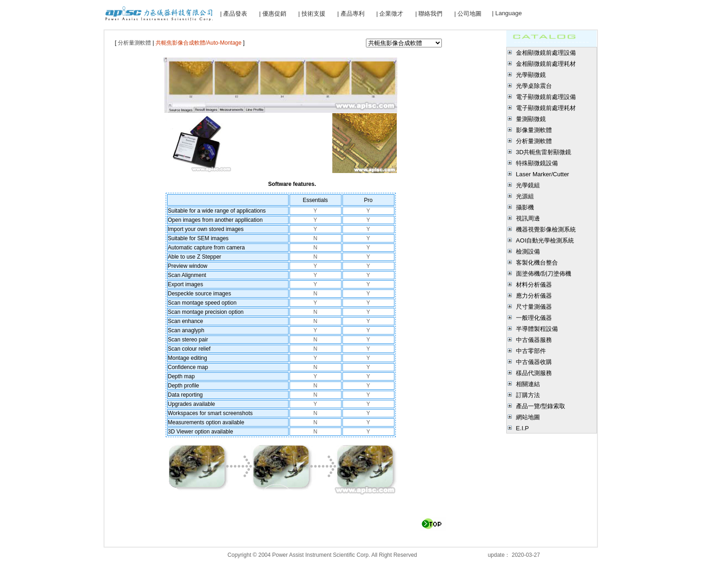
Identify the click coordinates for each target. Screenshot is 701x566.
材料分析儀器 (534, 284)
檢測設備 (528, 251)
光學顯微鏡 (531, 74)
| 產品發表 (233, 13)
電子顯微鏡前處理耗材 (546, 107)
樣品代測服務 (534, 373)
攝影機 (525, 207)
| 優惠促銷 (272, 13)
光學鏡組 (528, 185)
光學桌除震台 (534, 85)
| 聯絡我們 (428, 13)
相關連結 (528, 384)
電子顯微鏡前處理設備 (546, 96)
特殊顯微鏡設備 (537, 163)
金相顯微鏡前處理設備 (546, 52)
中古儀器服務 (534, 339)
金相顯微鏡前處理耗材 (546, 63)
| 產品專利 (351, 13)
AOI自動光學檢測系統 (545, 240)
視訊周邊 (528, 218)
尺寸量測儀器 (534, 306)
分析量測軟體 (534, 141)
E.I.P (522, 428)
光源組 (525, 196)
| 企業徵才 (389, 13)
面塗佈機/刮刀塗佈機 (544, 273)
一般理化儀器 (534, 317)
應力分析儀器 (534, 295)
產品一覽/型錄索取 (541, 406)
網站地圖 (528, 417)
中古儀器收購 (534, 361)
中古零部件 (531, 350)
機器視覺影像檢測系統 (546, 229)
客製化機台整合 (537, 262)
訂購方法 (528, 395)
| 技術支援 (311, 13)
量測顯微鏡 (531, 119)
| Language (507, 13)
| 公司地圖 (467, 13)
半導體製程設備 (537, 328)
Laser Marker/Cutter (542, 174)
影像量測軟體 (534, 130)
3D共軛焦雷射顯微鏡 (544, 152)
